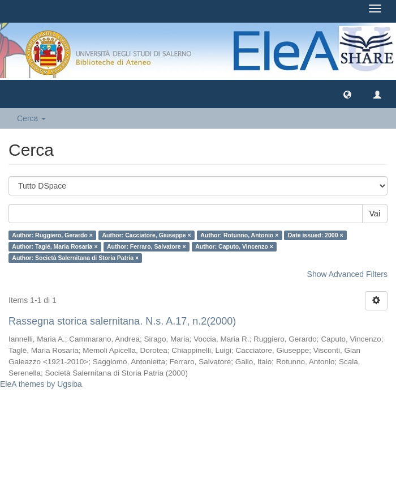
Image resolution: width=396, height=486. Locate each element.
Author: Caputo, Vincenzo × (234, 246)
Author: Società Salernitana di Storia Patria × (75, 257)
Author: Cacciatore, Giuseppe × (146, 235)
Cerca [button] (31, 118)
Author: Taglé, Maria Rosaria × (54, 246)
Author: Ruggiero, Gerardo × (52, 235)
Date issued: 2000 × (315, 235)
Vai (374, 213)
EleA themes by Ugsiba (41, 384)
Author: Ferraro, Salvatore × (146, 246)
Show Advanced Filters (347, 274)
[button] (347, 94)
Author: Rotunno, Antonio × (239, 235)
